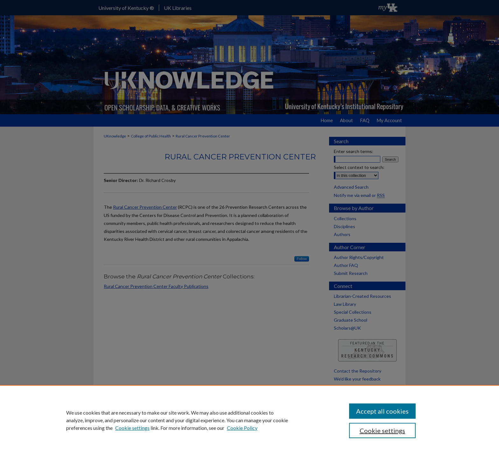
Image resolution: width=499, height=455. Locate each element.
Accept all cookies (382, 411)
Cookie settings (132, 428)
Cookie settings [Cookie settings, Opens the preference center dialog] (382, 430)
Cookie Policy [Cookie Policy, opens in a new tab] (242, 428)
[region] (249, 420)
